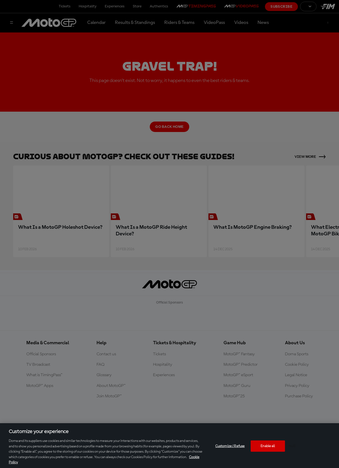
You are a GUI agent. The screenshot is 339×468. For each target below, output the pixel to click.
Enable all (268, 446)
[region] (169, 445)
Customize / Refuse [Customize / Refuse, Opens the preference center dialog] (230, 446)
